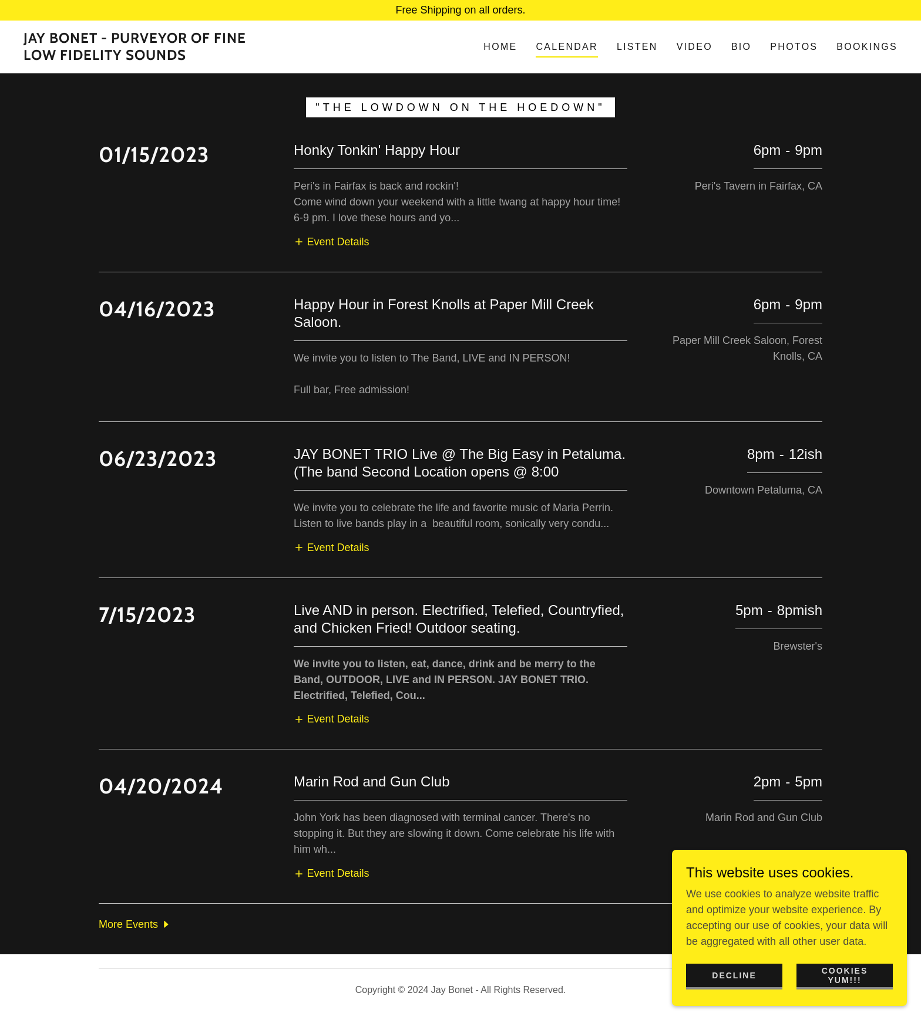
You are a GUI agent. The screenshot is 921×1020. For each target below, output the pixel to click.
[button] (331, 241)
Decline (734, 975)
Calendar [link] (566, 47)
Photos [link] (794, 47)
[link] (145, 56)
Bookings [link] (867, 47)
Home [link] (500, 47)
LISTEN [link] (637, 47)
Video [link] (694, 47)
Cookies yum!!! (845, 975)
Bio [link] (741, 47)
